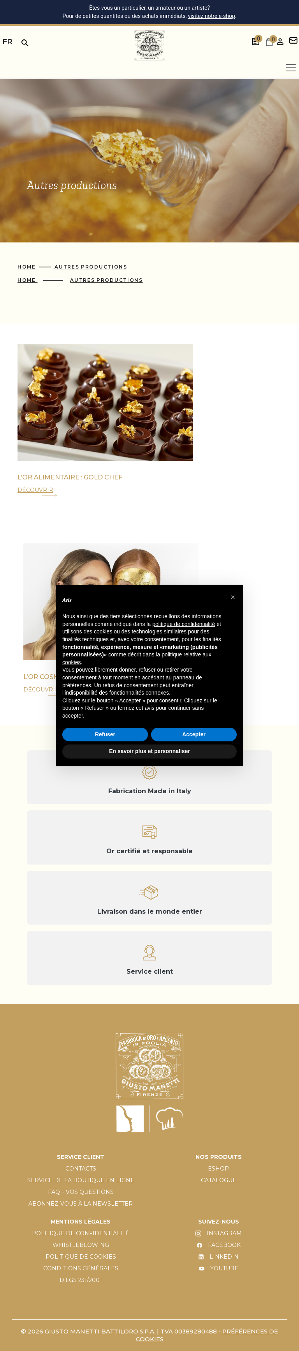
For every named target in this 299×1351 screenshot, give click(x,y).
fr (7, 41)
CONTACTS (80, 1168)
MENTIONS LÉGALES (81, 1221)
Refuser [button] (105, 734)
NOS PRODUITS (218, 1156)
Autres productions (91, 267)
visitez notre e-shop (211, 16)
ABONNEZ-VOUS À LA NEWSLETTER (80, 1203)
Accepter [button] (194, 734)
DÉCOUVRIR (35, 489)
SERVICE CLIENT (80, 1156)
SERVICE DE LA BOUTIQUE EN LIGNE (80, 1180)
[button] (233, 597)
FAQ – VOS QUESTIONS (81, 1191)
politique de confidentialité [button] (183, 624)
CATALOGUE (218, 1180)
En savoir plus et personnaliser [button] (149, 751)
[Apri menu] (291, 67)
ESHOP (218, 1168)
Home (27, 267)
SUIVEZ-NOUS (218, 1221)
